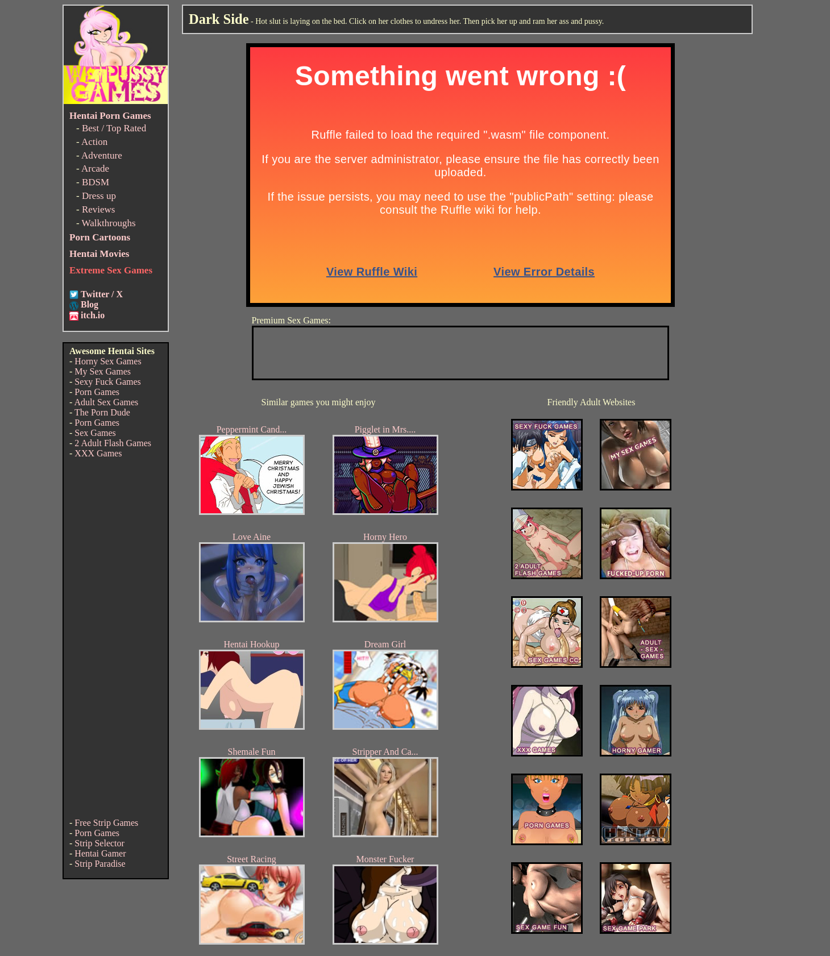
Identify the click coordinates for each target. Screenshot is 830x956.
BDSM (95, 182)
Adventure (101, 155)
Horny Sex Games (107, 361)
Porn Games (96, 392)
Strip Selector (99, 843)
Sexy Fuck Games (107, 381)
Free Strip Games (106, 823)
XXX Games (98, 453)
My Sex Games (102, 371)
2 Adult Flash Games (112, 443)
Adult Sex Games (106, 402)
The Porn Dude (102, 412)
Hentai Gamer (100, 853)
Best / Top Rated (114, 128)
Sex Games (94, 433)
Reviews (98, 209)
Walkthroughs (109, 223)
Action (94, 141)
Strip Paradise (99, 863)
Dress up (99, 195)
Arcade (95, 168)
